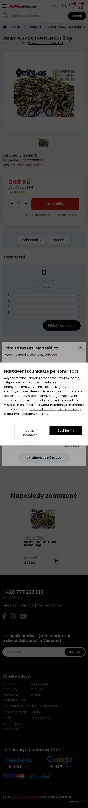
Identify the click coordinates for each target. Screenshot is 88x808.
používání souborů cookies (27, 414)
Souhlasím (66, 430)
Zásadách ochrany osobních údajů (55, 409)
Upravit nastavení (30, 432)
